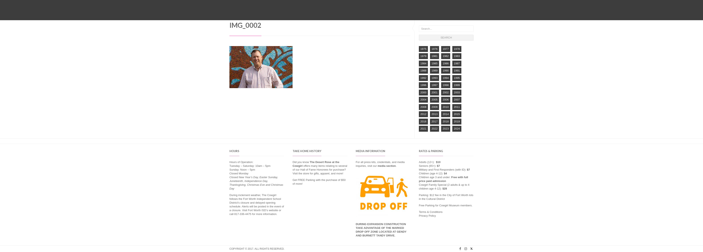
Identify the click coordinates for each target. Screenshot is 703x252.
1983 (457, 56)
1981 (434, 56)
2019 (457, 121)
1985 (434, 63)
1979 (423, 56)
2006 (446, 99)
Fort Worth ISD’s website (263, 210)
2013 (434, 114)
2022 (434, 128)
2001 (434, 92)
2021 (423, 128)
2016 (423, 121)
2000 (423, 92)
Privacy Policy (427, 215)
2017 (434, 121)
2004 (423, 99)
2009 (434, 107)
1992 (423, 78)
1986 (446, 63)
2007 (457, 99)
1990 (446, 70)
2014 (446, 114)
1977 (446, 48)
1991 (457, 70)
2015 (457, 114)
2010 (446, 107)
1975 (423, 48)
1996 (423, 85)
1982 (446, 56)
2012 (423, 114)
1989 (434, 70)
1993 (434, 78)
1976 (434, 48)
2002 (446, 92)
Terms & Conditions (431, 212)
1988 (423, 70)
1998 (446, 85)
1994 (446, 78)
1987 (457, 63)
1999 (457, 85)
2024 (457, 128)
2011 (457, 107)
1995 (457, 78)
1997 (434, 85)
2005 (434, 99)
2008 (423, 107)
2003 (457, 92)
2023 (446, 128)
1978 (457, 48)
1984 (423, 63)
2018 (446, 121)
